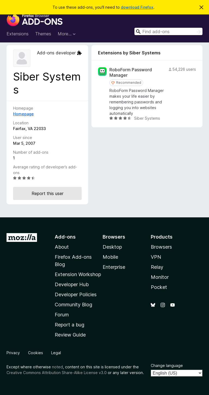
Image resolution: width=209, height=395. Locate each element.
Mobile (110, 257)
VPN (156, 257)
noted (57, 367)
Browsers (161, 247)
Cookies (35, 352)
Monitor (160, 277)
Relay (157, 267)
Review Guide (70, 335)
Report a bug (69, 325)
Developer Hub (72, 284)
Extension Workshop (78, 274)
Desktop (112, 247)
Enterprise (114, 267)
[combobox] (168, 31)
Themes (43, 33)
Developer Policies (76, 294)
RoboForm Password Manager (130, 72)
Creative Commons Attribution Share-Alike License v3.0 (57, 372)
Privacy (13, 352)
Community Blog (73, 304)
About (62, 247)
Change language (167, 365)
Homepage (23, 114)
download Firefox (137, 7)
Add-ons (65, 237)
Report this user (47, 193)
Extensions (18, 33)
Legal (56, 352)
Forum (62, 314)
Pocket (159, 287)
